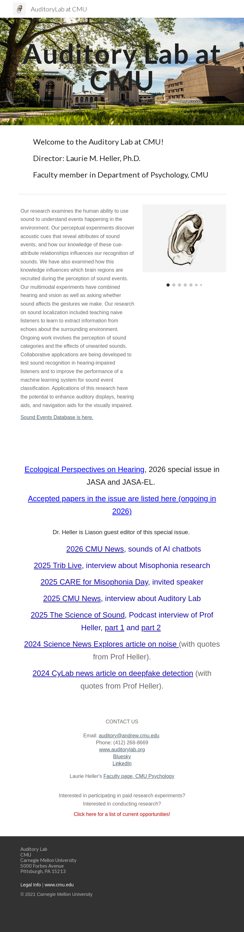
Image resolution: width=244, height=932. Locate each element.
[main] (122, 67)
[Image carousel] (184, 245)
